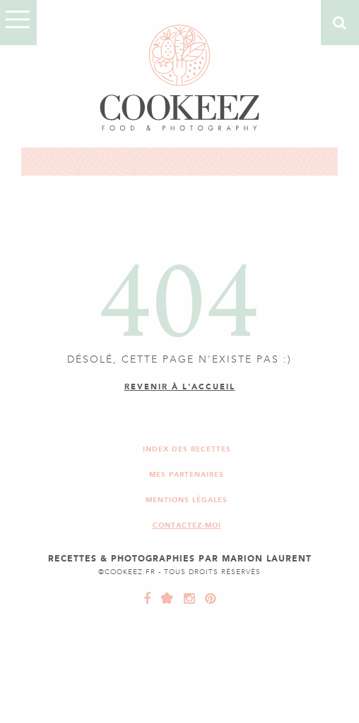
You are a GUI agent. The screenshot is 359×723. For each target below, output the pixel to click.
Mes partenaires (186, 474)
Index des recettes (187, 449)
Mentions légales (187, 499)
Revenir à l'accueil (179, 386)
